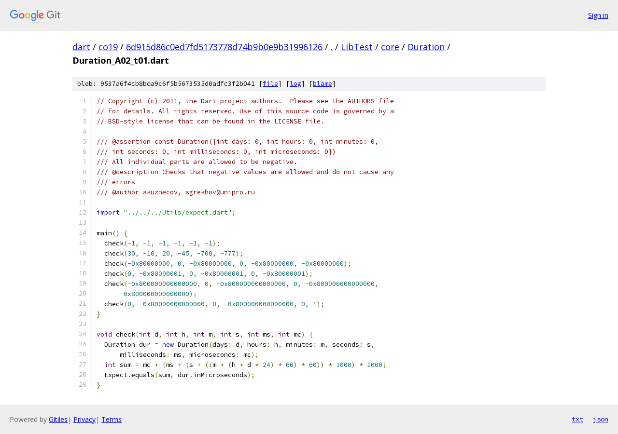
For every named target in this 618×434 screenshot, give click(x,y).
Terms (111, 419)
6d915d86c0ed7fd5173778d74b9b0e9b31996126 (224, 47)
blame (322, 84)
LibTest (357, 47)
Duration (426, 47)
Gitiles (58, 419)
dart (81, 47)
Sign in (598, 15)
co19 (108, 47)
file (270, 84)
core (390, 47)
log (295, 84)
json (600, 419)
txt (577, 419)
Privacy (84, 419)
